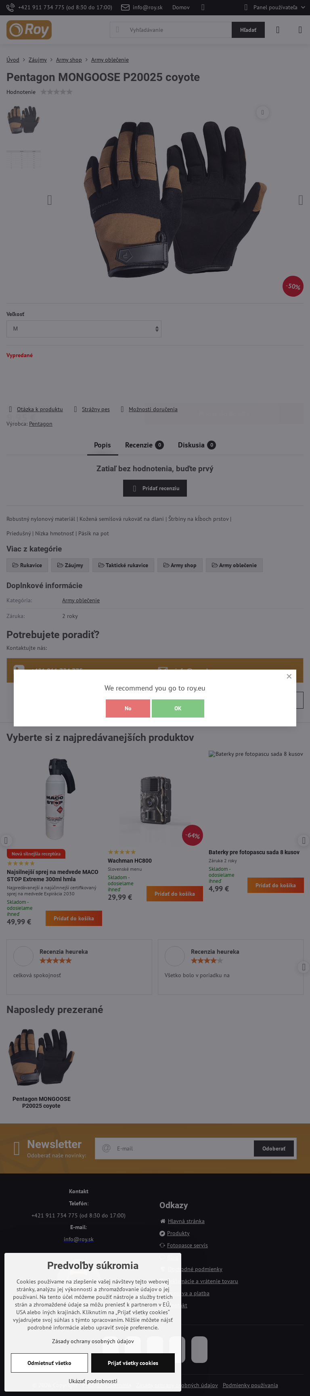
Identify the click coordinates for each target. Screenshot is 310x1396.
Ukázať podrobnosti (93, 1381)
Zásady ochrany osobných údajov (93, 1341)
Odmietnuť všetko (49, 1363)
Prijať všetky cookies (133, 1363)
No (128, 708)
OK (178, 708)
